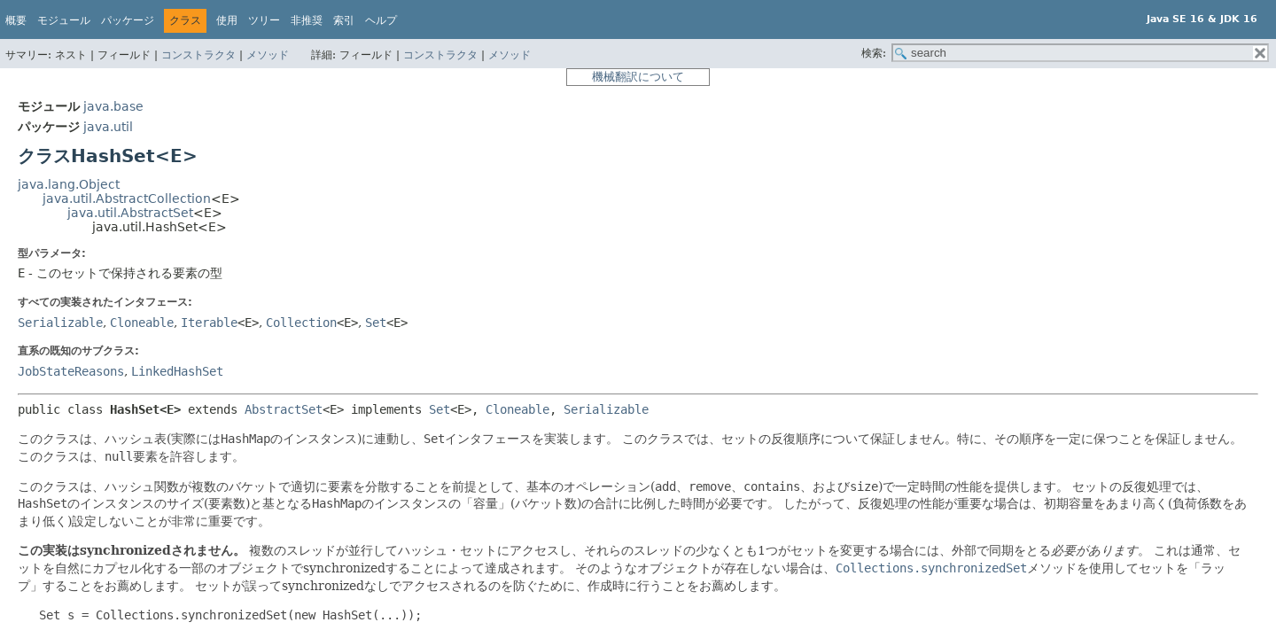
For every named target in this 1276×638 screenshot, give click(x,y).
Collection (301, 322)
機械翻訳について (638, 76)
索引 (343, 20)
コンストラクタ (198, 55)
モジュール (63, 20)
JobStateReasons (71, 371)
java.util (108, 127)
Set (375, 322)
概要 (16, 20)
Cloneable (142, 322)
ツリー (264, 20)
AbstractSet (284, 409)
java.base (113, 106)
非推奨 (307, 20)
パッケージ (127, 20)
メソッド (267, 55)
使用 (226, 20)
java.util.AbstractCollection (127, 198)
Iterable (209, 322)
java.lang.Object (69, 184)
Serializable (60, 322)
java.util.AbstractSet (130, 213)
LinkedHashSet (177, 371)
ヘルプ (381, 20)
